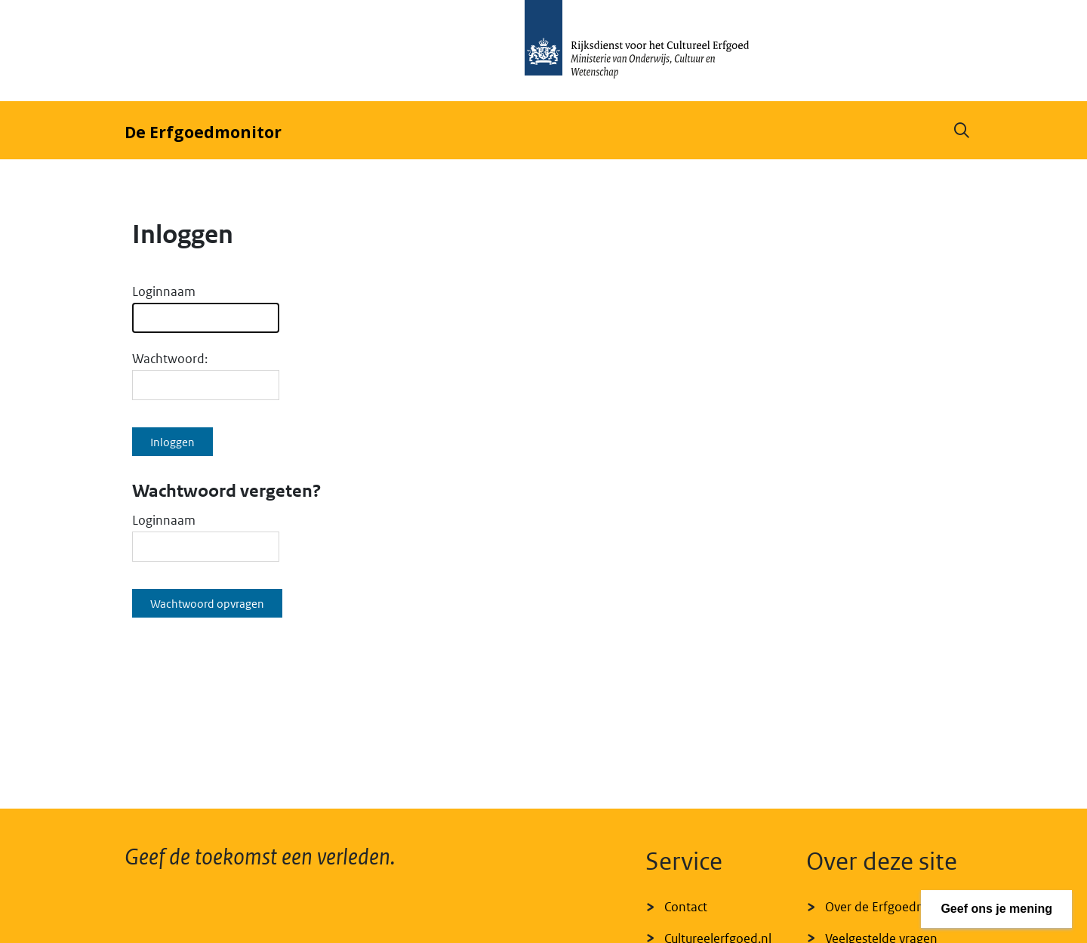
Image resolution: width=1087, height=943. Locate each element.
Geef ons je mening (996, 908)
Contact (685, 906)
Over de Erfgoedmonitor (893, 906)
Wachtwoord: (170, 358)
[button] (962, 130)
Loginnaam (164, 291)
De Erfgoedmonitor (203, 132)
